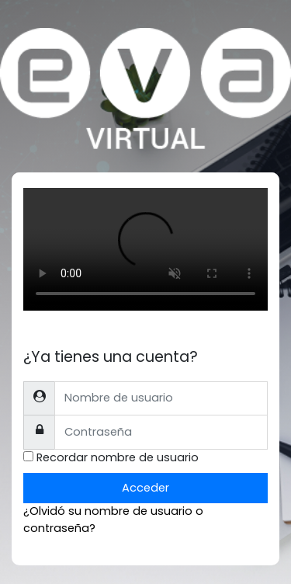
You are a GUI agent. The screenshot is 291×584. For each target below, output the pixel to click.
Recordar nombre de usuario (117, 457)
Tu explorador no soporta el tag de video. (145, 249)
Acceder (145, 487)
